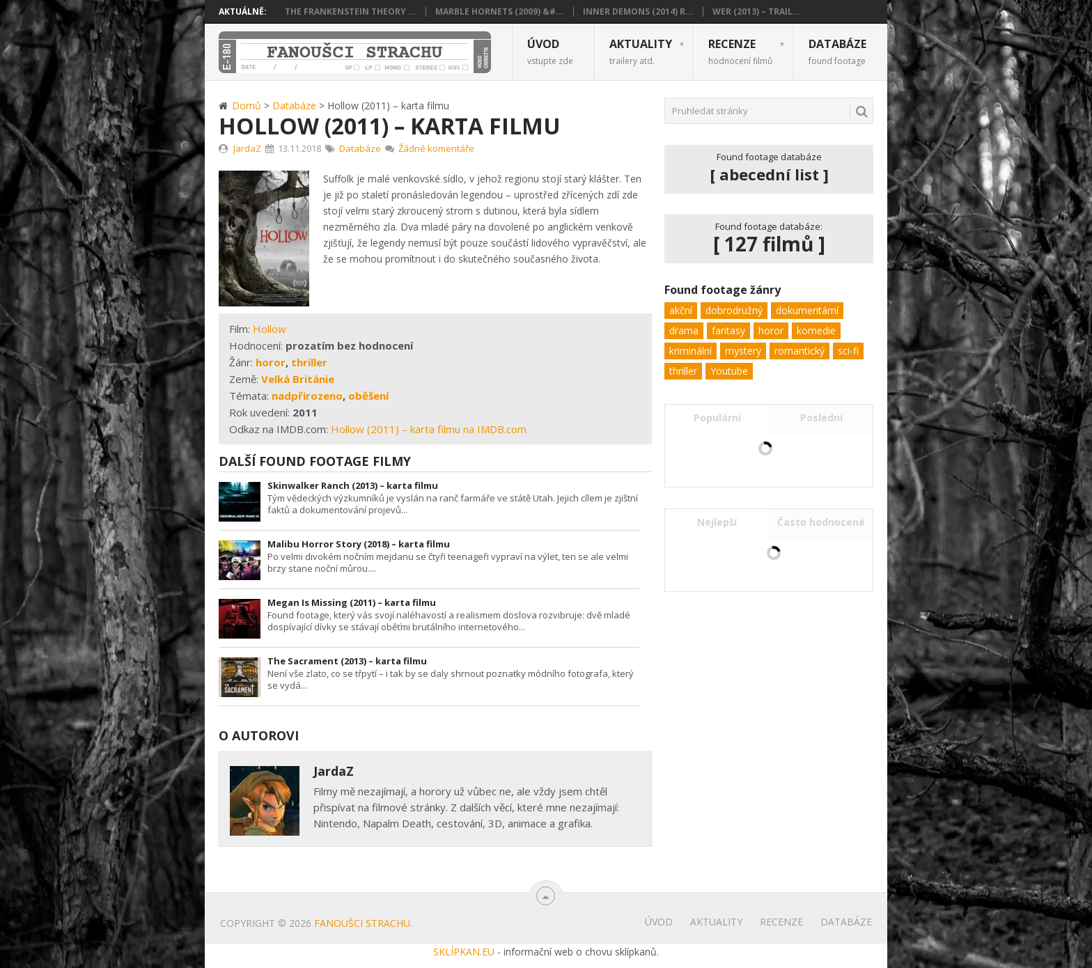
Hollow (269, 329)
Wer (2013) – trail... (756, 12)
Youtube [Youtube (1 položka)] (729, 370)
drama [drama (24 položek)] (684, 330)
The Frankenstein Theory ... (350, 12)
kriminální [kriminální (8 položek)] (690, 350)
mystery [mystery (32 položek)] (743, 350)
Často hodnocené (821, 522)
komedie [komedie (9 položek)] (816, 330)
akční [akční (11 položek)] (680, 310)
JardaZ (247, 148)
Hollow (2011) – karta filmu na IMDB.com (428, 429)
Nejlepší (717, 522)
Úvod (550, 51)
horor (271, 362)
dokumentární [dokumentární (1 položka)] (807, 310)
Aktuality (640, 51)
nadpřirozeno (307, 396)
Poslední (821, 417)
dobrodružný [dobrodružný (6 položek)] (734, 310)
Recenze (740, 51)
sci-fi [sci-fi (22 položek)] (848, 350)
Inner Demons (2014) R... (638, 12)
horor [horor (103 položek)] (770, 330)
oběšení (368, 396)
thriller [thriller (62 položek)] (683, 370)
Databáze (837, 51)
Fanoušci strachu (362, 923)
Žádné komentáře (436, 148)
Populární (717, 417)
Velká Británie (297, 379)
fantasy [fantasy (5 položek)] (728, 330)
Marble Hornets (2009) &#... (499, 12)
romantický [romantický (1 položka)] (799, 350)
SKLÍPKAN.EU (463, 951)
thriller (309, 362)
